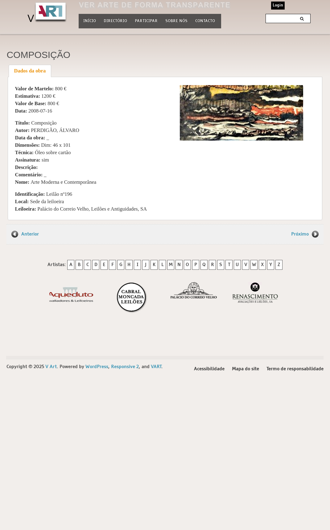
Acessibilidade (209, 369)
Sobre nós (176, 20)
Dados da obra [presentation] (30, 71)
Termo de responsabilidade (295, 369)
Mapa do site (245, 369)
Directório (115, 20)
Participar (146, 21)
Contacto (205, 21)
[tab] (30, 71)
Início (89, 21)
